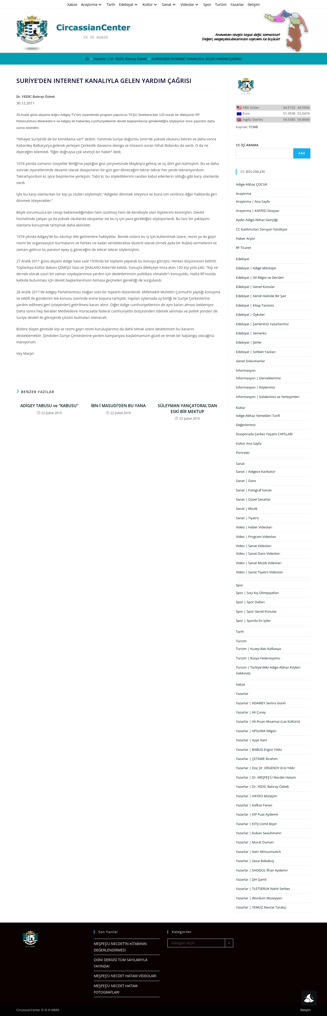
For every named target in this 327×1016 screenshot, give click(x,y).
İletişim (254, 4)
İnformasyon (245, 370)
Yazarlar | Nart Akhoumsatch (258, 851)
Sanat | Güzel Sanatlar (253, 499)
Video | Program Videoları (256, 536)
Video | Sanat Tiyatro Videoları (259, 572)
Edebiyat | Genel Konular (255, 286)
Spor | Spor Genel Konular (256, 611)
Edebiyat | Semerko (251, 333)
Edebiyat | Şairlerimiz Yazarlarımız (262, 324)
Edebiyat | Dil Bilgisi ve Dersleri (260, 277)
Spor (207, 4)
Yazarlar (237, 4)
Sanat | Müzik (246, 508)
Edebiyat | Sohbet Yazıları (255, 351)
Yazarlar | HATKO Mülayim (256, 796)
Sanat (169, 4)
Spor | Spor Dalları (250, 602)
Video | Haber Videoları (254, 527)
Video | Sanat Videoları (253, 545)
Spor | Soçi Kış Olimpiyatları (257, 592)
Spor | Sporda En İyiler (253, 620)
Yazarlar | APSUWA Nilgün (256, 731)
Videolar (190, 4)
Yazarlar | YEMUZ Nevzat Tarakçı (261, 907)
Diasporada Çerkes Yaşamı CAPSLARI (264, 434)
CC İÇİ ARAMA (247, 145)
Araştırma (92, 4)
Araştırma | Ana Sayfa (253, 201)
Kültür (150, 4)
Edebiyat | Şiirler (249, 342)
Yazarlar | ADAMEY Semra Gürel (260, 703)
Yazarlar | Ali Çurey (250, 712)
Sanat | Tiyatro (247, 518)
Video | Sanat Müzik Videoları (258, 563)
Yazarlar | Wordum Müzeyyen (259, 898)
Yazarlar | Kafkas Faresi (254, 805)
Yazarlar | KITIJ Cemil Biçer (256, 823)
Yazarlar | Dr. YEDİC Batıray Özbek (262, 786)
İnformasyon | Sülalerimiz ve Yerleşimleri (267, 396)
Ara (301, 153)
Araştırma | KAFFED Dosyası (257, 210)
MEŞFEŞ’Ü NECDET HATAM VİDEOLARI (125, 975)
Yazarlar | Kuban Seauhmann (258, 833)
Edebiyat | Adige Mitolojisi (256, 268)
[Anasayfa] (87, 58)
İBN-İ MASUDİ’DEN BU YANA (118, 405)
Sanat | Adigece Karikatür (255, 471)
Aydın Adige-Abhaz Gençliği (257, 219)
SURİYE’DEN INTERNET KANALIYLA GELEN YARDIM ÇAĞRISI (197, 58)
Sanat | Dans (246, 480)
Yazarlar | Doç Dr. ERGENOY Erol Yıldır (265, 768)
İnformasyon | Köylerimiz (255, 387)
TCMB (253, 127)
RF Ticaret (243, 247)
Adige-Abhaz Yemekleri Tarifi (258, 415)
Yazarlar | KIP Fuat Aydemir (257, 814)
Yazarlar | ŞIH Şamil (251, 879)
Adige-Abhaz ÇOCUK (251, 184)
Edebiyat (129, 4)
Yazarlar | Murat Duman (255, 842)
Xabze (72, 4)
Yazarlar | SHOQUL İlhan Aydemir (262, 870)
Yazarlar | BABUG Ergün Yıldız (259, 749)
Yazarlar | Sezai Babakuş (255, 860)
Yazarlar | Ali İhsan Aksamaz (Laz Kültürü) (268, 721)
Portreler (243, 452)
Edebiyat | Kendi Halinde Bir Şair (261, 296)
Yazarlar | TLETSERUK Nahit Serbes (263, 888)
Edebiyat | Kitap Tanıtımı (255, 305)
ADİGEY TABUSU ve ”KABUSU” (49, 405)
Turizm (221, 4)
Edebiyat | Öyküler (250, 314)
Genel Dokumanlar (250, 361)
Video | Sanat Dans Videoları (258, 553)
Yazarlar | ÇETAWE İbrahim (257, 758)
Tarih (111, 4)
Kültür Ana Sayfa (248, 443)
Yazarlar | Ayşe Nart (251, 740)
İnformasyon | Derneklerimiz (258, 378)
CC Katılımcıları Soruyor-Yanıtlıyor (261, 229)
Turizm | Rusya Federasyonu (258, 658)
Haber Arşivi (245, 238)
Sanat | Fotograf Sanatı (254, 490)
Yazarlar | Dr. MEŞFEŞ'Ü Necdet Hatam (266, 777)
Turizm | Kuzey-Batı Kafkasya (258, 648)
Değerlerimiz (245, 424)
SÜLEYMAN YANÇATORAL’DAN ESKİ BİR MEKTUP (187, 408)
